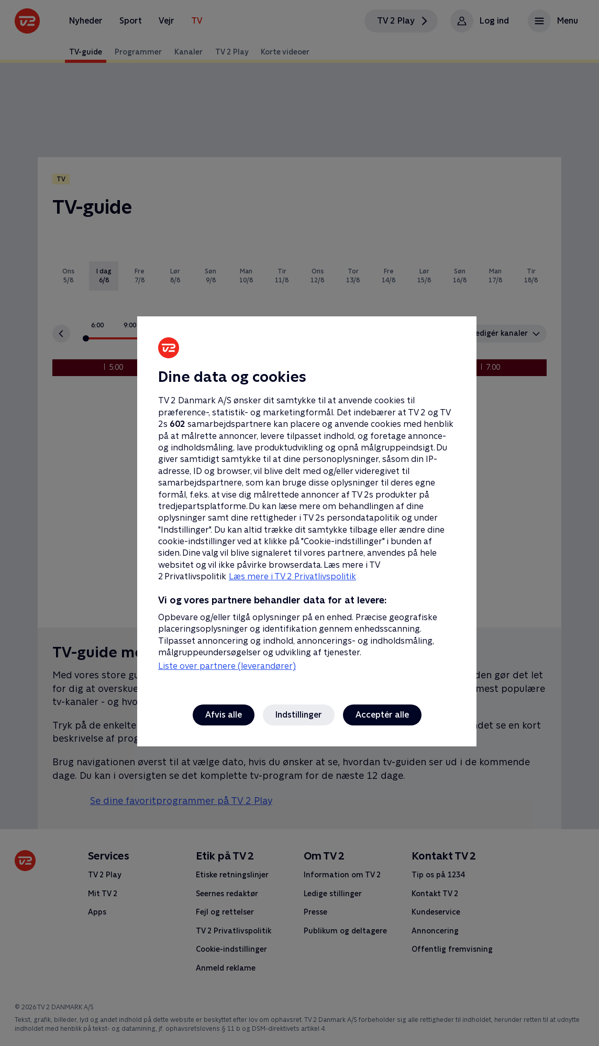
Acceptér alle (382, 715)
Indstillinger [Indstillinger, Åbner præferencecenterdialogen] (298, 715)
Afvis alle (223, 715)
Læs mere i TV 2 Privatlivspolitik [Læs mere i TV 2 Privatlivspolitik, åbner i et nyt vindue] (292, 576)
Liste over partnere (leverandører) (227, 666)
